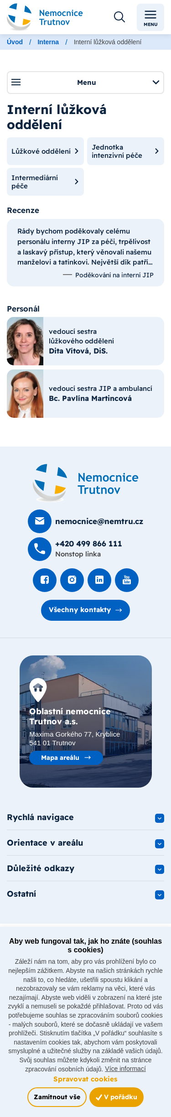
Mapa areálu (60, 757)
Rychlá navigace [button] (40, 817)
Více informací (125, 1068)
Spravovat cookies (85, 1079)
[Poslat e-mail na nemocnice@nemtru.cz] (85, 521)
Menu (85, 82)
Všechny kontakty (80, 609)
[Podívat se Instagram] (72, 580)
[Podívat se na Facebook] (45, 580)
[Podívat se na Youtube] (127, 580)
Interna (48, 42)
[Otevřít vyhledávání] (119, 17)
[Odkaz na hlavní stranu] (45, 17)
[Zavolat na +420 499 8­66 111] (75, 549)
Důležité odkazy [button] (40, 868)
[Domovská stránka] (86, 483)
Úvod (15, 42)
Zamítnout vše (57, 1097)
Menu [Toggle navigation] (151, 17)
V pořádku (116, 1097)
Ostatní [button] (21, 893)
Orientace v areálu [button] (45, 842)
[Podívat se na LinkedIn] (99, 580)
